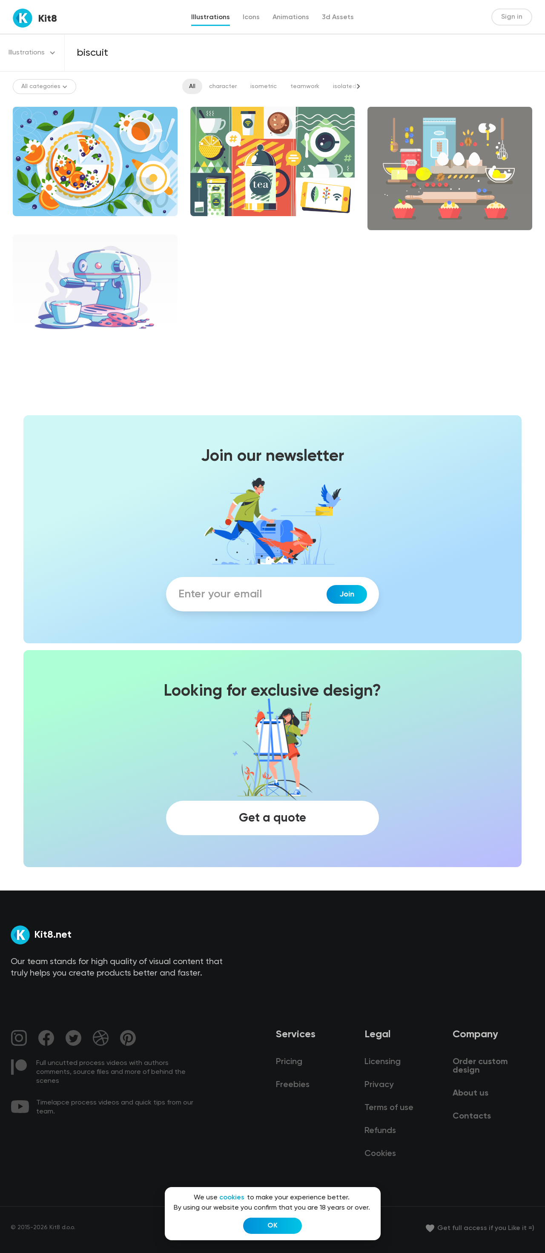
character (223, 86)
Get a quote (272, 818)
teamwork (304, 86)
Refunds (380, 1131)
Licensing (382, 1062)
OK (272, 1225)
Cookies (380, 1154)
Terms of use (388, 1108)
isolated (344, 86)
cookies (231, 1197)
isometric (263, 86)
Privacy (378, 1085)
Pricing (289, 1062)
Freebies (293, 1085)
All (192, 86)
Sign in (511, 17)
